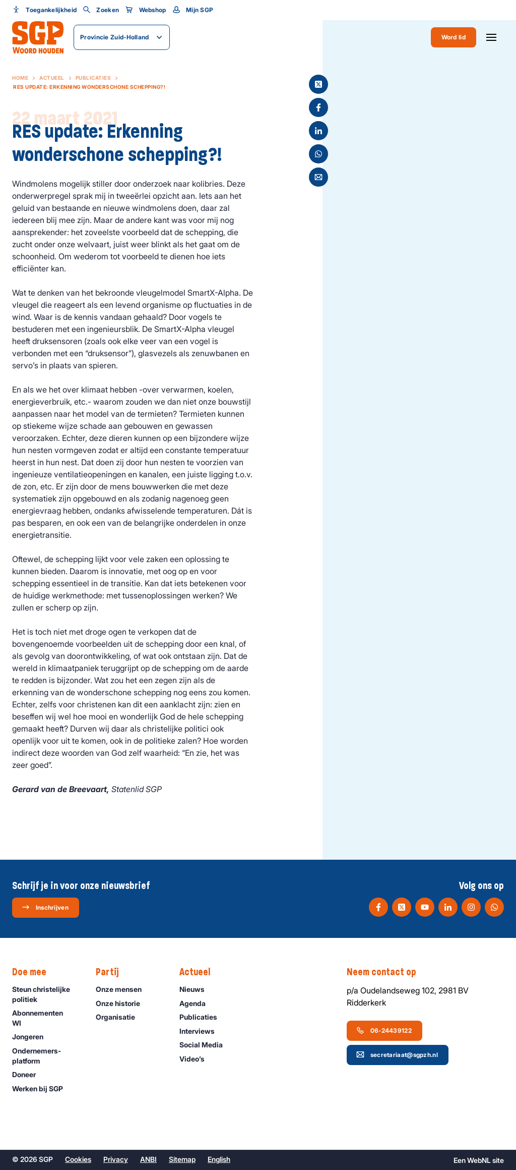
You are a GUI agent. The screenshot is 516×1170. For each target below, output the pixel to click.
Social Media (205, 1044)
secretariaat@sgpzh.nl (397, 1054)
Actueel (51, 78)
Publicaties (93, 78)
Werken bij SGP (42, 1088)
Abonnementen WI (45, 1017)
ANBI (148, 1159)
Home (20, 78)
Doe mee (34, 972)
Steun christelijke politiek (45, 994)
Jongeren (32, 1036)
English (219, 1159)
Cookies (78, 1159)
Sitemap (182, 1159)
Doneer (28, 1074)
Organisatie (120, 1017)
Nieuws (196, 989)
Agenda (197, 1003)
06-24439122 (384, 1030)
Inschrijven (45, 907)
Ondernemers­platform (45, 1055)
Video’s (196, 1059)
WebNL (479, 1160)
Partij (112, 972)
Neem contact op (386, 972)
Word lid (453, 37)
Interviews (201, 1031)
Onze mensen (123, 989)
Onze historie (122, 1003)
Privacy (115, 1159)
